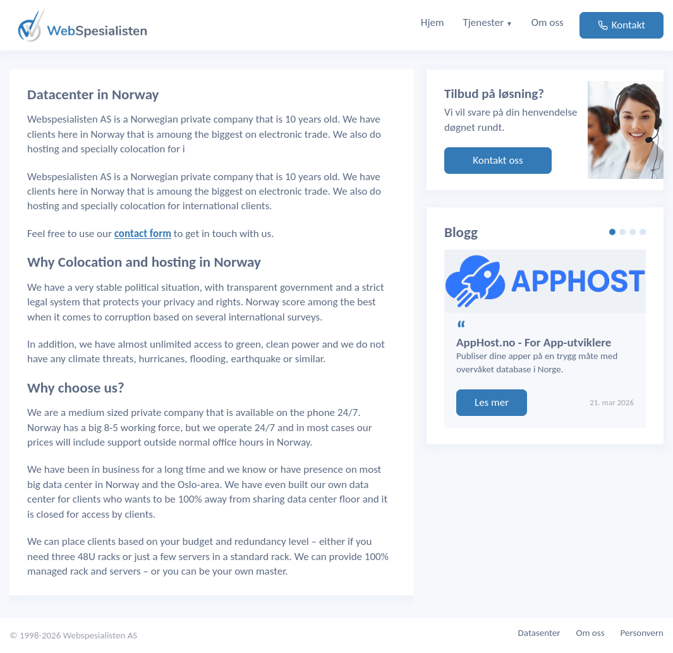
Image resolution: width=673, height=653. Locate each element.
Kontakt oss (498, 160)
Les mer (492, 402)
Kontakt (621, 25)
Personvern (642, 632)
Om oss (590, 632)
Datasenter (539, 632)
